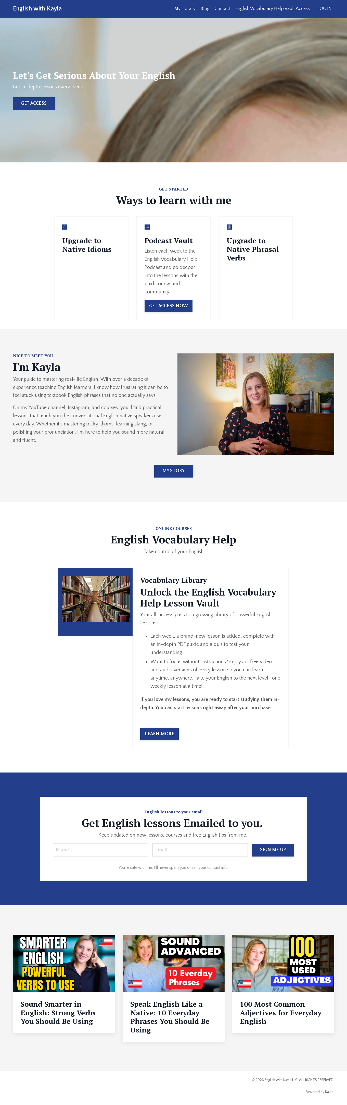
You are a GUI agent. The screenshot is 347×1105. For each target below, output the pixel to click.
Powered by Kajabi (319, 1092)
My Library (185, 8)
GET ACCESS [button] (34, 103)
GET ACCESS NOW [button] (168, 305)
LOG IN (324, 8)
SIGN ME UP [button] (273, 849)
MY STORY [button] (173, 470)
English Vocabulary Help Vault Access (272, 8)
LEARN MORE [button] (159, 733)
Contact (222, 8)
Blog (205, 8)
